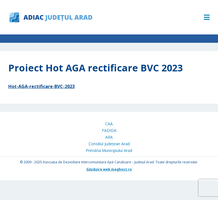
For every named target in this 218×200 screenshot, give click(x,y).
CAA (109, 123)
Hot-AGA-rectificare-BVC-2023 (41, 86)
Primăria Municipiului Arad (109, 150)
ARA (109, 137)
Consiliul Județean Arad (109, 143)
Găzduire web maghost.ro (109, 169)
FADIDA (109, 130)
